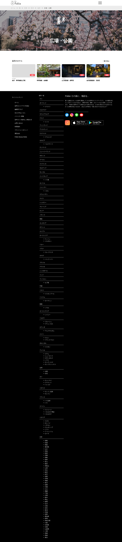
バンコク (46, 384)
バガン (46, 191)
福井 (45, 459)
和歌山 (46, 466)
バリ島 (46, 180)
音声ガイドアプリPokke (22, 106)
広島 (45, 506)
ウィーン (46, 239)
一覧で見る (106, 61)
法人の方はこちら (20, 113)
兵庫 (45, 495)
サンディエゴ (48, 362)
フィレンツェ (48, 431)
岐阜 (45, 472)
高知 (45, 451)
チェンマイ (47, 380)
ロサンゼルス (48, 358)
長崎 (45, 533)
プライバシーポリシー (21, 130)
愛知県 (46, 516)
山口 (45, 449)
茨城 (45, 512)
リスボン (46, 347)
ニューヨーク (48, 356)
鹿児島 (46, 447)
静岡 (45, 501)
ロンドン (46, 393)
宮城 (45, 478)
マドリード (47, 410)
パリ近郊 (46, 400)
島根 (45, 535)
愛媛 (45, 491)
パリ (45, 403)
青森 (45, 480)
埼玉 (45, 470)
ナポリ (46, 421)
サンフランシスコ (49, 364)
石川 (32, 8)
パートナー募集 (19, 116)
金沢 (39, 8)
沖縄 (45, 487)
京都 (45, 527)
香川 (45, 482)
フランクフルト (48, 340)
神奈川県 (46, 520)
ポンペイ (46, 423)
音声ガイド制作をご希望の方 (23, 119)
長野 (45, 514)
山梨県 (46, 529)
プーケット (47, 382)
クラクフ (46, 106)
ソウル (46, 307)
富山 (45, 461)
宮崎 (45, 455)
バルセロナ (47, 414)
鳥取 (45, 445)
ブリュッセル (48, 324)
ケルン (46, 337)
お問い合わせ (19, 123)
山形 (45, 468)
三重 (45, 531)
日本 (25, 8)
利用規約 (17, 126)
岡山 (45, 499)
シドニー (46, 314)
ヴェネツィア (48, 427)
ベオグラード (48, 144)
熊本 (45, 464)
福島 (45, 457)
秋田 (45, 453)
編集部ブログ (19, 109)
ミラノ (46, 429)
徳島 (45, 440)
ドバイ (46, 122)
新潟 (45, 510)
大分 (45, 489)
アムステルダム (48, 331)
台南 (45, 371)
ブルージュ (47, 321)
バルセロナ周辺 (48, 412)
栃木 (45, 497)
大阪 (45, 522)
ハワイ (46, 360)
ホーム (13, 8)
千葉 (45, 493)
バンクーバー (48, 259)
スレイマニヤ (48, 252)
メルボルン (47, 241)
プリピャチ (47, 137)
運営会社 (17, 133)
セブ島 (46, 282)
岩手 (45, 474)
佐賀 (45, 442)
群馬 (45, 518)
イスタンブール (48, 293)
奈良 (45, 508)
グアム (46, 354)
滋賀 (45, 476)
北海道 (46, 525)
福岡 (45, 485)
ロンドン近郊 (48, 391)
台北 (45, 373)
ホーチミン (47, 300)
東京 (45, 537)
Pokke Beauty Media (21, 137)
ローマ (46, 433)
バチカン (46, 425)
